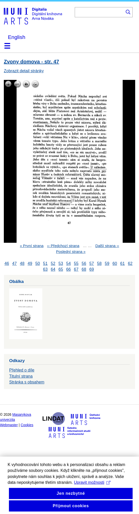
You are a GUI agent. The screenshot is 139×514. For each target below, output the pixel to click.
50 (37, 263)
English (16, 37)
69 (91, 269)
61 (122, 263)
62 (130, 263)
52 (53, 263)
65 (60, 269)
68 (84, 269)
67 (76, 269)
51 (45, 263)
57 (91, 263)
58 (99, 263)
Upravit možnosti (92, 489)
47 (14, 263)
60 (114, 263)
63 (45, 269)
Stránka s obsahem (26, 382)
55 (76, 263)
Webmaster (9, 425)
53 (60, 263)
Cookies (27, 425)
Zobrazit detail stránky (24, 71)
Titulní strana (21, 376)
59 (107, 263)
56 (84, 263)
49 (30, 263)
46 (7, 263)
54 (68, 263)
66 (68, 269)
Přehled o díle (21, 370)
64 (53, 269)
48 (22, 263)
